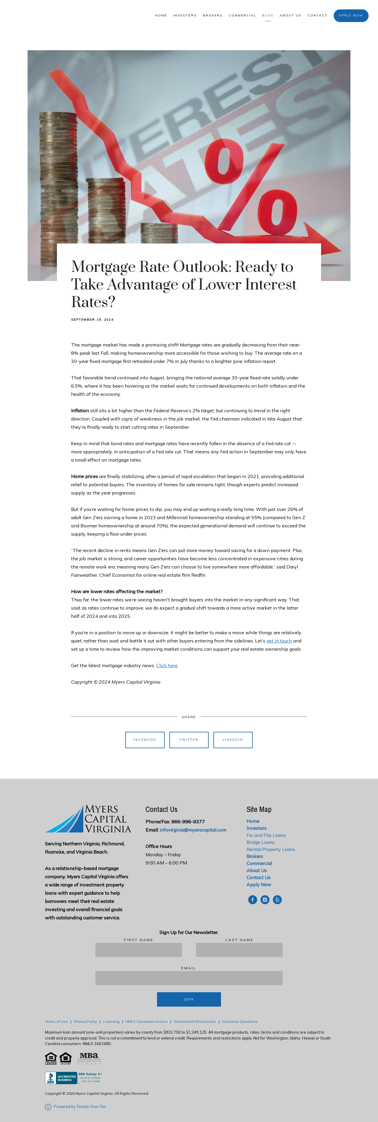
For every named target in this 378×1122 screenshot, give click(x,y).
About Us (290, 15)
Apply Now (351, 15)
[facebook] (252, 899)
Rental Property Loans (271, 849)
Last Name (239, 940)
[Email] (189, 978)
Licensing (111, 1021)
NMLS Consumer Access (147, 1021)
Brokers (212, 15)
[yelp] (277, 899)
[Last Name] (239, 950)
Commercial (242, 15)
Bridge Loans (261, 842)
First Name (138, 940)
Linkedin (233, 740)
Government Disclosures (195, 1021)
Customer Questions (240, 1021)
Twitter (188, 740)
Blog (268, 15)
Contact (318, 15)
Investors (185, 15)
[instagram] (265, 899)
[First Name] (138, 950)
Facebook (145, 740)
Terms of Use (56, 1021)
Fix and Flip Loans (266, 835)
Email (188, 968)
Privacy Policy (85, 1021)
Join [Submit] (189, 999)
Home (161, 15)
